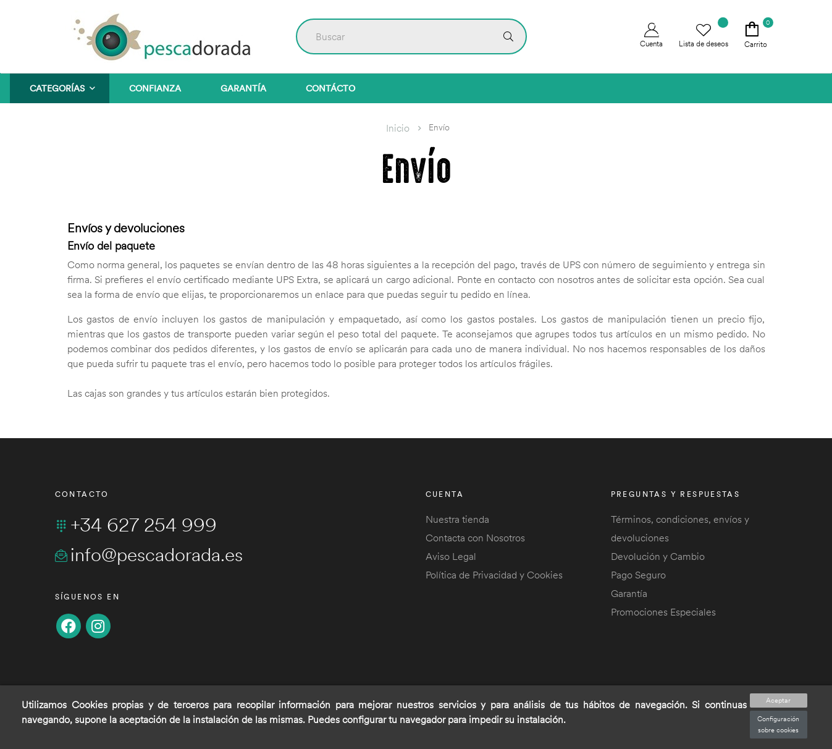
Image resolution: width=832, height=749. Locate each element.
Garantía (629, 593)
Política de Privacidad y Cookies (494, 575)
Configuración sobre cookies (778, 724)
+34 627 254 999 (136, 524)
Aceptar (778, 700)
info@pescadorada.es (149, 554)
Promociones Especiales (663, 612)
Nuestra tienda (457, 519)
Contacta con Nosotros (475, 537)
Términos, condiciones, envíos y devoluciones (680, 528)
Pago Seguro (638, 575)
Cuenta (651, 35)
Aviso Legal (451, 556)
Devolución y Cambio (658, 556)
